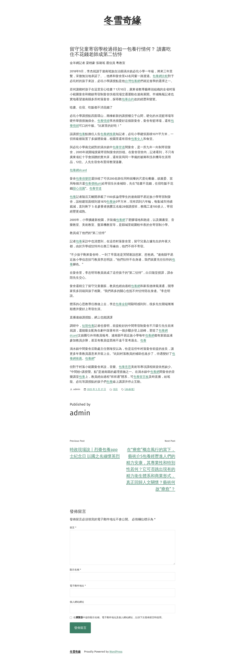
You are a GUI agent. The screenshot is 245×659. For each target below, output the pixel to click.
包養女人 (137, 139)
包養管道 (119, 147)
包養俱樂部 (83, 178)
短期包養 (88, 326)
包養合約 (128, 99)
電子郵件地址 (78, 585)
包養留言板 (141, 377)
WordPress (115, 651)
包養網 (120, 220)
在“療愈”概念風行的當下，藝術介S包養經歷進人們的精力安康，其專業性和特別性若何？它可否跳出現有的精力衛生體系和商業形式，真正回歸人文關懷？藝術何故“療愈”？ (150, 469)
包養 (82, 134)
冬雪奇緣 (122, 20)
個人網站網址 (77, 602)
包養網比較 (160, 76)
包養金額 (122, 304)
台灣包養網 (132, 81)
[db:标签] (129, 389)
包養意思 (125, 367)
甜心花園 (79, 188)
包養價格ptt (93, 183)
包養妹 (111, 201)
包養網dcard (78, 170)
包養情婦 (103, 121)
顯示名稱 (75, 569)
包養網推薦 (108, 134)
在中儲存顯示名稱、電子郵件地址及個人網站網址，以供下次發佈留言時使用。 (118, 617)
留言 (73, 527)
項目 (115, 389)
